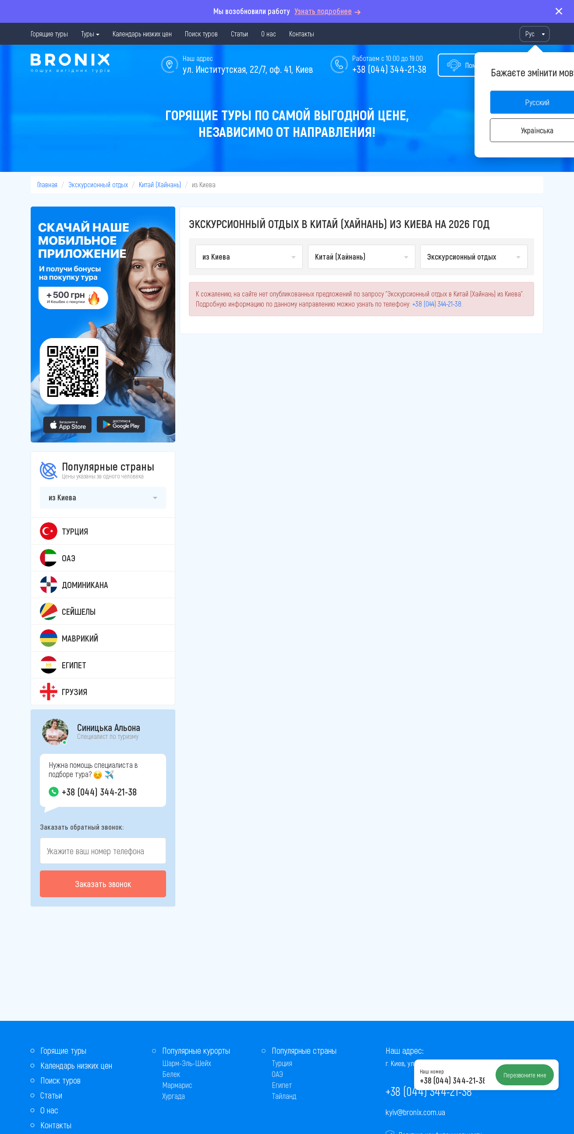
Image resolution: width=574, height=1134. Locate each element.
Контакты (301, 33)
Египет (282, 1085)
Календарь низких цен (142, 33)
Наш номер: (432, 1071)
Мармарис (177, 1085)
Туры (87, 33)
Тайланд (284, 1096)
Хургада (173, 1096)
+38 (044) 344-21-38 (389, 69)
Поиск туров (201, 33)
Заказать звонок (103, 883)
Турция (282, 1063)
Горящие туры (49, 33)
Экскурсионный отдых (98, 184)
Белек (171, 1074)
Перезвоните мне (524, 1075)
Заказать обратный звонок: (82, 826)
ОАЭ (277, 1074)
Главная (47, 184)
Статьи (239, 33)
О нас (268, 33)
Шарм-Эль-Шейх (186, 1063)
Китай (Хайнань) (160, 184)
